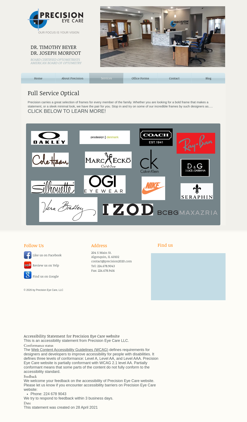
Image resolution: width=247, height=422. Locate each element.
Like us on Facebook (47, 255)
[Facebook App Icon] (27, 255)
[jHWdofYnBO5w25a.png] (27, 265)
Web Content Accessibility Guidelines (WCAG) (69, 350)
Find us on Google (46, 276)
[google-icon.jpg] (27, 275)
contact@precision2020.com (111, 261)
